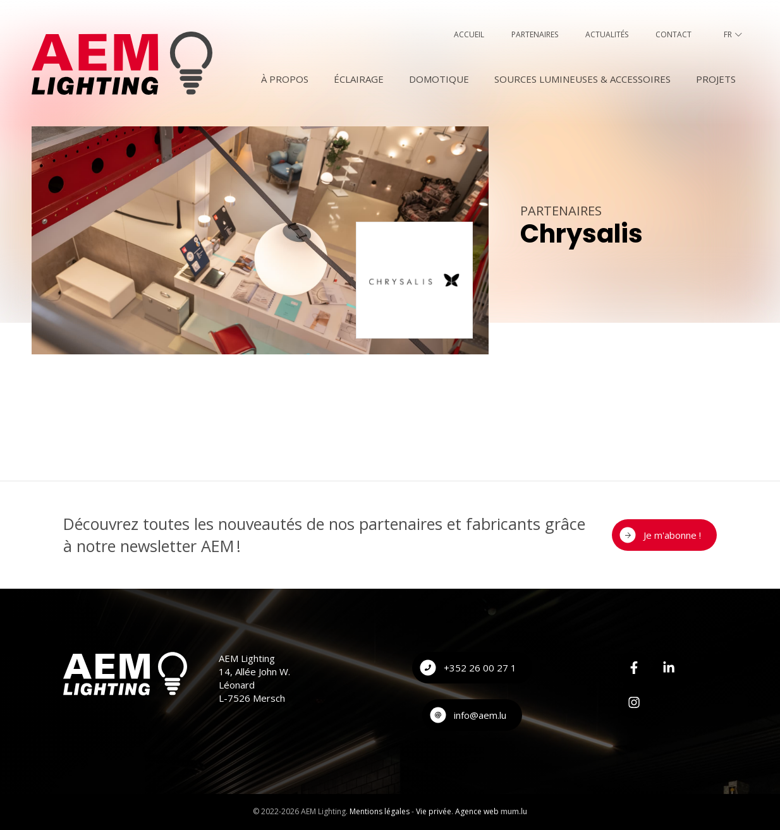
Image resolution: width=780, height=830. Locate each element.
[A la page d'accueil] (122, 63)
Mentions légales (380, 811)
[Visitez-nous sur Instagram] (634, 702)
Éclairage (359, 79)
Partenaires (534, 34)
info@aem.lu (480, 715)
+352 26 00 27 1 (480, 667)
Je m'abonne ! (672, 535)
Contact (673, 34)
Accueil (469, 34)
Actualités (606, 34)
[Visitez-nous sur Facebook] (634, 667)
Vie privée (433, 811)
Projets (716, 79)
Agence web (477, 811)
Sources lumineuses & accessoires (582, 79)
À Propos (284, 79)
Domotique (439, 79)
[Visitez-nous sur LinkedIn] (669, 667)
